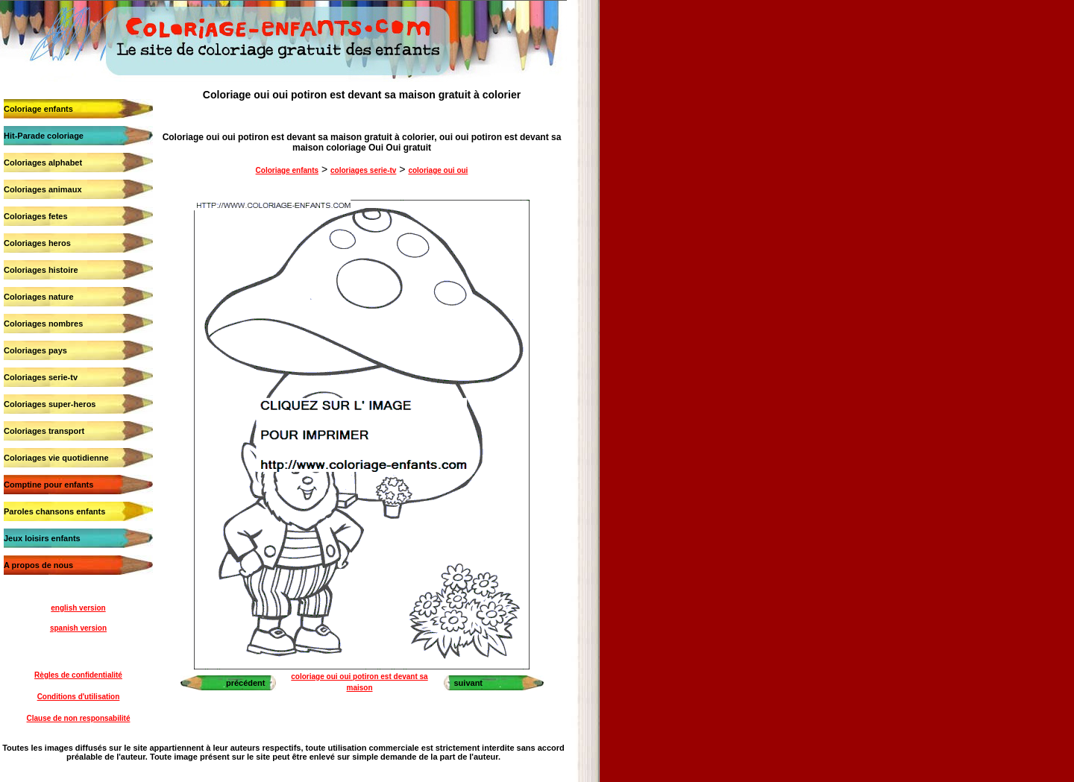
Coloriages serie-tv (41, 377)
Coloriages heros (37, 243)
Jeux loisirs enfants (42, 538)
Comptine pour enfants (48, 484)
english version (78, 608)
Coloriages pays (35, 350)
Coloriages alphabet (43, 162)
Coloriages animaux (43, 189)
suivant (468, 682)
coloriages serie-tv (363, 170)
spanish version (78, 628)
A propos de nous (38, 565)
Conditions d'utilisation (78, 697)
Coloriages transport (44, 430)
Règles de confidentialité (78, 675)
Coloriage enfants (38, 108)
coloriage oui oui (438, 170)
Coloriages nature (39, 296)
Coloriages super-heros (49, 404)
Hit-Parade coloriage (44, 135)
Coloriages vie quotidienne (56, 457)
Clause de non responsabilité (79, 718)
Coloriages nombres (43, 323)
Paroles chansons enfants (54, 511)
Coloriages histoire (41, 269)
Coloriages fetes (36, 216)
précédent (246, 682)
